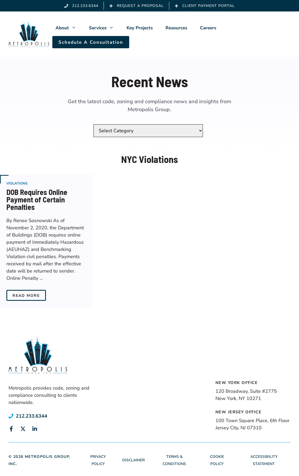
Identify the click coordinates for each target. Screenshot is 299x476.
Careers (208, 28)
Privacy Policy (98, 460)
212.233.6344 (31, 416)
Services (104, 28)
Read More (26, 295)
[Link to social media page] (11, 428)
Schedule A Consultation (90, 42)
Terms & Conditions (174, 460)
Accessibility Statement (263, 460)
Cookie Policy (217, 460)
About (69, 28)
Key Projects (140, 28)
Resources (176, 28)
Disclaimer (133, 460)
